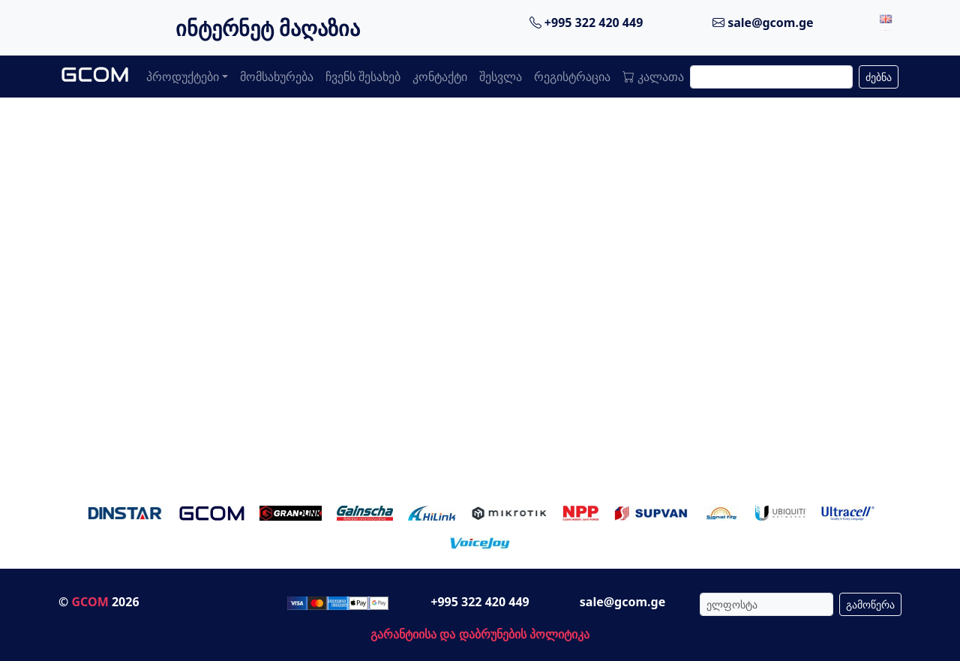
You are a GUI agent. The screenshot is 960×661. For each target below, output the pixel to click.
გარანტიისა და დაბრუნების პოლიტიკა (479, 634)
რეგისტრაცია (572, 76)
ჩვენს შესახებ (363, 76)
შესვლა (500, 76)
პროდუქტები (182, 76)
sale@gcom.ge (763, 22)
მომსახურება (277, 76)
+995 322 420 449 (587, 22)
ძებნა (879, 77)
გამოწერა (870, 604)
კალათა (653, 76)
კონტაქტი (439, 76)
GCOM (89, 601)
